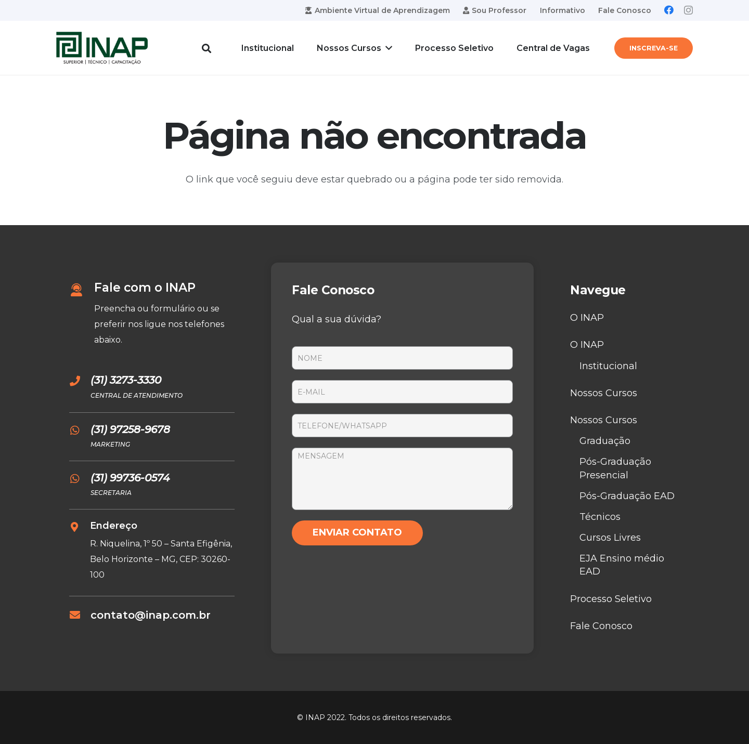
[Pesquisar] (206, 48)
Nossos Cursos (603, 393)
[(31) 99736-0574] (80, 479)
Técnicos (600, 517)
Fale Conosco (601, 626)
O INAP (587, 317)
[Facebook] (669, 10)
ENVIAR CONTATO (357, 532)
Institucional (608, 366)
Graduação (604, 441)
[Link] (102, 48)
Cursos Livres (610, 537)
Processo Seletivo (611, 599)
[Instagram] (688, 10)
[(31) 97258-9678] (80, 430)
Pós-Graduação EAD (627, 496)
